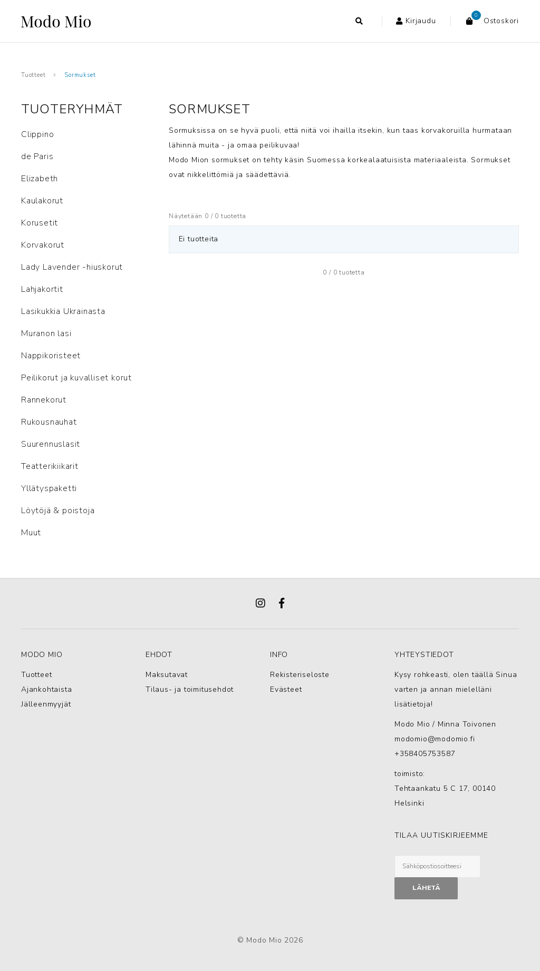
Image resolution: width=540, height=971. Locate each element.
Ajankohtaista (46, 689)
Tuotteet (33, 75)
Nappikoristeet (51, 355)
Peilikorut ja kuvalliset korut (76, 378)
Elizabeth (39, 178)
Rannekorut (43, 400)
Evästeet (286, 689)
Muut (31, 532)
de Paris (37, 156)
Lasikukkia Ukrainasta (63, 311)
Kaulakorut (42, 201)
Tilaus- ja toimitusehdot (190, 689)
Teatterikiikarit (50, 466)
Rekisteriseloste (300, 675)
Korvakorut (42, 245)
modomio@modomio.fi (434, 739)
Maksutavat (167, 675)
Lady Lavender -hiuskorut (72, 267)
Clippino (37, 134)
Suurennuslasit (50, 444)
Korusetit (39, 223)
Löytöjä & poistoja (57, 510)
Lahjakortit (42, 289)
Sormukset (79, 75)
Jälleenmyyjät (46, 704)
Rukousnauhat (49, 422)
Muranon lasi (46, 333)
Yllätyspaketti (49, 488)
